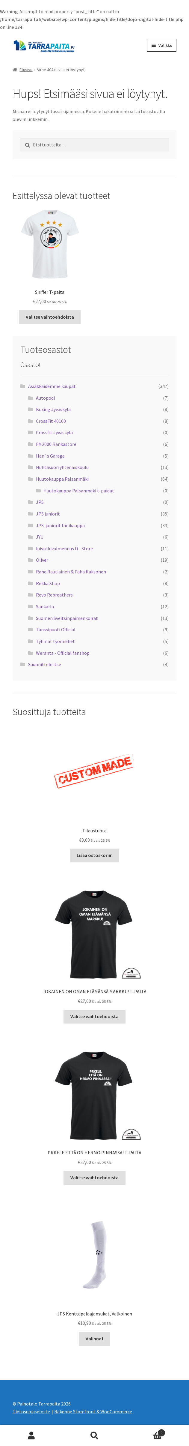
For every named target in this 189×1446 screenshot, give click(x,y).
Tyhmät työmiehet (55, 641)
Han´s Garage (50, 456)
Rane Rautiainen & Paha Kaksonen (71, 572)
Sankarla (45, 606)
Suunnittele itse (44, 664)
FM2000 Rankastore (56, 444)
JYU (39, 537)
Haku (94, 1436)
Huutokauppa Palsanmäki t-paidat (78, 491)
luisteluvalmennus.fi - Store (64, 549)
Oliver (42, 560)
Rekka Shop (48, 583)
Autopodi (45, 398)
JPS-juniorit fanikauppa (60, 525)
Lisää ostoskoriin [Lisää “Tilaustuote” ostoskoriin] (95, 855)
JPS (40, 502)
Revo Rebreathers (54, 595)
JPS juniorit (48, 514)
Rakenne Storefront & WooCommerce (93, 1411)
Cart (145, 1431)
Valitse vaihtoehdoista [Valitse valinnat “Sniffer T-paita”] (50, 317)
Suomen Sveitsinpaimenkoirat (67, 618)
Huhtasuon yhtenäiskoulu (62, 467)
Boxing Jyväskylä (53, 409)
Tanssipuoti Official (55, 630)
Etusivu (25, 69)
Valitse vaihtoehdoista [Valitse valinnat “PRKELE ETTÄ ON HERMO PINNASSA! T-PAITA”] (94, 1177)
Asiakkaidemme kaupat (52, 386)
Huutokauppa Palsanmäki (62, 479)
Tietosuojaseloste (31, 1411)
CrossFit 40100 (51, 421)
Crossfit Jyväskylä (54, 432)
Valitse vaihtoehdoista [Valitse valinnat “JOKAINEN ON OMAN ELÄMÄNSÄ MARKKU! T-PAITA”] (94, 1016)
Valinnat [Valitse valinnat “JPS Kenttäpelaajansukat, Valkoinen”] (95, 1339)
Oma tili (31, 1436)
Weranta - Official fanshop (63, 653)
